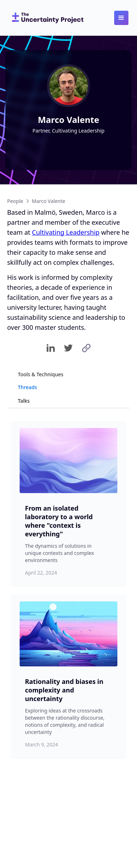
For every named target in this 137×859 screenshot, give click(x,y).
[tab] (68, 374)
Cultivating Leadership (66, 232)
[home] (46, 18)
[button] (121, 18)
